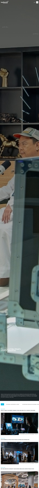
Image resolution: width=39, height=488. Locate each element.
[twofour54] (4, 2)
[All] (2, 404)
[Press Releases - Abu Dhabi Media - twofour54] (12, 404)
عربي (34, 2)
